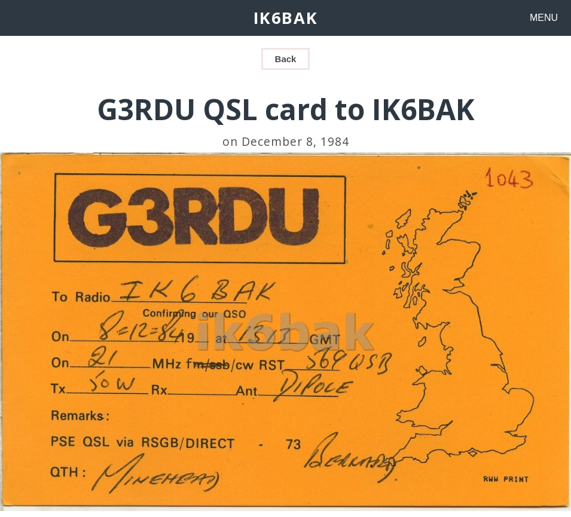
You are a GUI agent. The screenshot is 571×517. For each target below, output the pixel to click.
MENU (544, 18)
